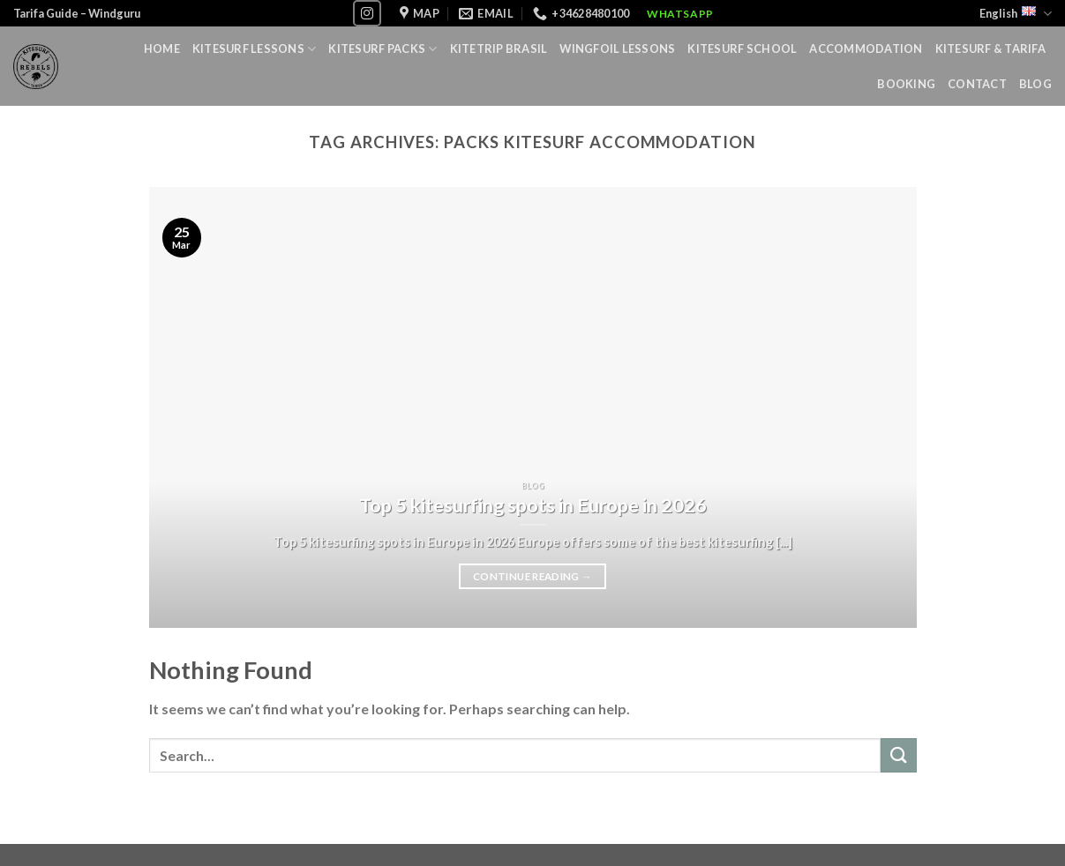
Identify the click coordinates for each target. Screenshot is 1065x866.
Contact (977, 84)
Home (162, 48)
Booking (906, 84)
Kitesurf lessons (254, 49)
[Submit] (898, 755)
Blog (1035, 84)
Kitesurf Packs (382, 49)
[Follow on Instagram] (367, 13)
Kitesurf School (742, 48)
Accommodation (865, 48)
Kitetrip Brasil (499, 48)
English (1015, 13)
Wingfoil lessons (617, 48)
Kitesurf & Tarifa (990, 48)
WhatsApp (680, 13)
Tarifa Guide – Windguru (76, 13)
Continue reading (532, 577)
